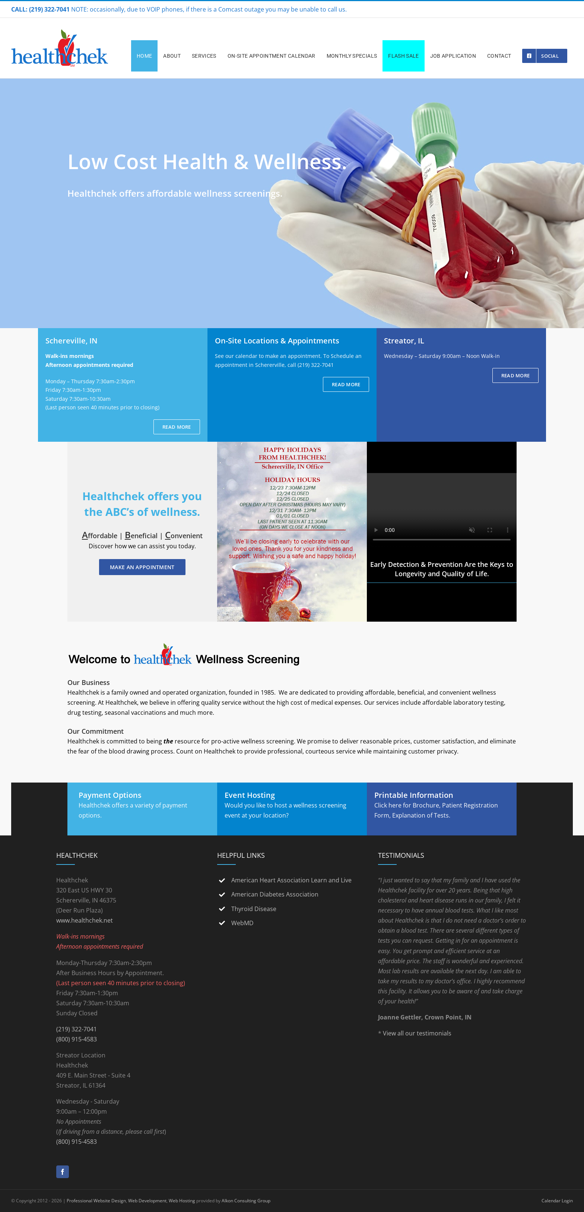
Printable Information (413, 795)
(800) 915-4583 (76, 1039)
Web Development (147, 1200)
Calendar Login (557, 1200)
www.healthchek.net (84, 920)
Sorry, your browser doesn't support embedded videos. (442, 510)
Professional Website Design (96, 1200)
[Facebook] (62, 1171)
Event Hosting (250, 795)
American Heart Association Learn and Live (291, 880)
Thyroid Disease (253, 909)
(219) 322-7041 (76, 1029)
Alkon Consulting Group (246, 1200)
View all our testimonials (417, 1033)
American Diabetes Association (274, 894)
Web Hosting (182, 1200)
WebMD (242, 923)
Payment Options (110, 795)
